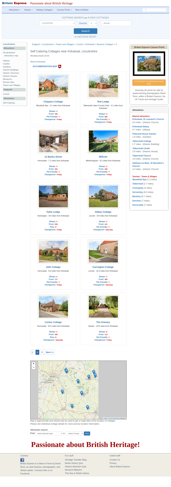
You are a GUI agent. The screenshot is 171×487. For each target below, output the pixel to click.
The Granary (103, 322)
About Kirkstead (37, 62)
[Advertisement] (14, 144)
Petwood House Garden (144, 134)
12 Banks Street (53, 156)
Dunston (136, 201)
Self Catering (9, 103)
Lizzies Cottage (53, 322)
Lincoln (79, 44)
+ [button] (33, 364)
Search (85, 31)
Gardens (7, 67)
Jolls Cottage (53, 267)
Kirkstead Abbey (140, 126)
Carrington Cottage (103, 267)
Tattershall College (141, 141)
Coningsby (137, 188)
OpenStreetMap (114, 418)
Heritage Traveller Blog (75, 460)
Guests (83, 23)
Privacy (113, 463)
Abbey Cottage (103, 212)
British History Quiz (74, 463)
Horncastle (137, 205)
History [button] (28, 10)
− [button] (33, 367)
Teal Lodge (103, 101)
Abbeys (6, 61)
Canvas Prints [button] (64, 10)
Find (32, 433)
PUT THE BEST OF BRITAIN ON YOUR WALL (149, 82)
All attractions (9, 53)
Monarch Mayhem (73, 470)
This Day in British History (77, 473)
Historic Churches (11, 73)
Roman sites (8, 82)
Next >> (50, 352)
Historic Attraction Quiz (75, 466)
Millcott (103, 156)
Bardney (136, 196)
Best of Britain (81, 10)
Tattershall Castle (141, 148)
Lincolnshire (47, 44)
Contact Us (115, 460)
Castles (6, 64)
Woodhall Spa (139, 179)
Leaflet (105, 418)
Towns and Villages (65, 44)
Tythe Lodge (53, 212)
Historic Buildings (10, 70)
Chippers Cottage (53, 101)
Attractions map (11, 56)
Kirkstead (89, 44)
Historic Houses (10, 76)
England (36, 44)
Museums (7, 79)
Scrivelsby (137, 192)
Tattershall (137, 184)
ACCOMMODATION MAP (45, 66)
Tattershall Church (141, 156)
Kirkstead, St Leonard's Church (148, 119)
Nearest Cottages (105, 44)
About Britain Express (120, 466)
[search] (154, 10)
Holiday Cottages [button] (44, 10)
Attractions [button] (15, 10)
